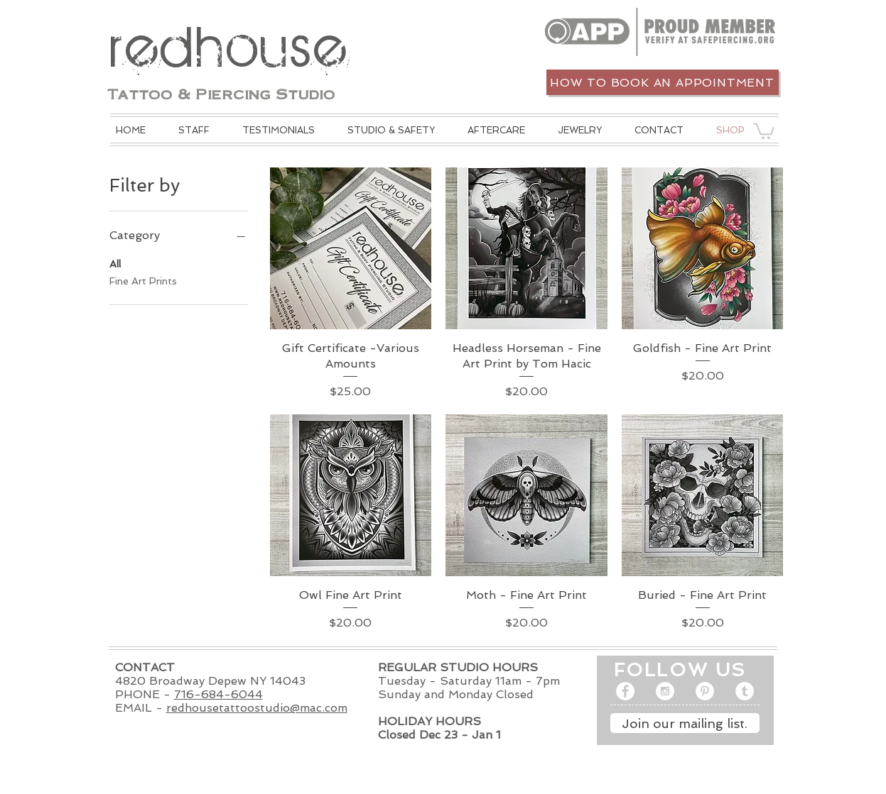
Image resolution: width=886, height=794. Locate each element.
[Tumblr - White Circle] (744, 691)
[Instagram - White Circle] (665, 691)
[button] (391, 130)
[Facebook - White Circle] (625, 691)
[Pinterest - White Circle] (705, 691)
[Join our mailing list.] (685, 723)
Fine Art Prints (143, 280)
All (115, 263)
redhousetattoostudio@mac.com (256, 708)
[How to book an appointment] (662, 82)
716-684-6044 (218, 694)
